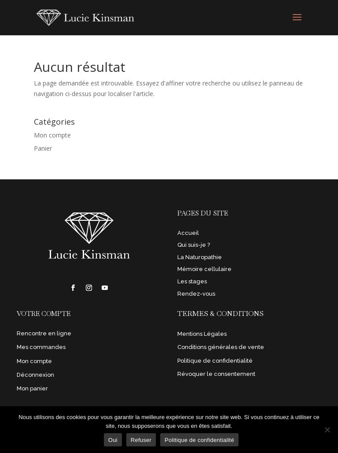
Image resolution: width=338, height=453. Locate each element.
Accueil (188, 233)
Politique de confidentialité (215, 360)
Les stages (192, 281)
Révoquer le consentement (216, 374)
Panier (43, 148)
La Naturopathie (199, 257)
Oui (113, 440)
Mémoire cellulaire (204, 269)
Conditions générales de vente (220, 347)
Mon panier (32, 388)
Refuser (141, 440)
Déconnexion (35, 374)
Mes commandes (41, 347)
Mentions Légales (202, 333)
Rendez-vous (196, 293)
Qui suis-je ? (193, 244)
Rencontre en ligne (44, 333)
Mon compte (52, 135)
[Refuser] (327, 429)
